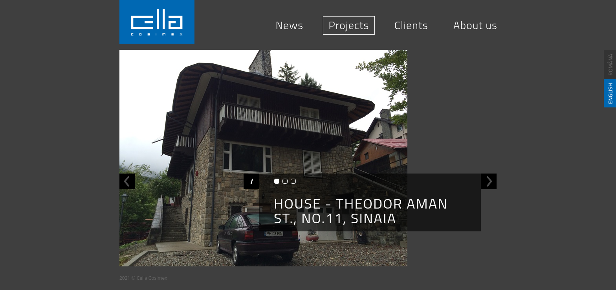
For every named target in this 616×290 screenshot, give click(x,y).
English (610, 93)
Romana (610, 64)
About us (475, 25)
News (289, 25)
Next (489, 181)
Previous (127, 181)
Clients (411, 25)
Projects (348, 25)
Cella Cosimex (156, 22)
